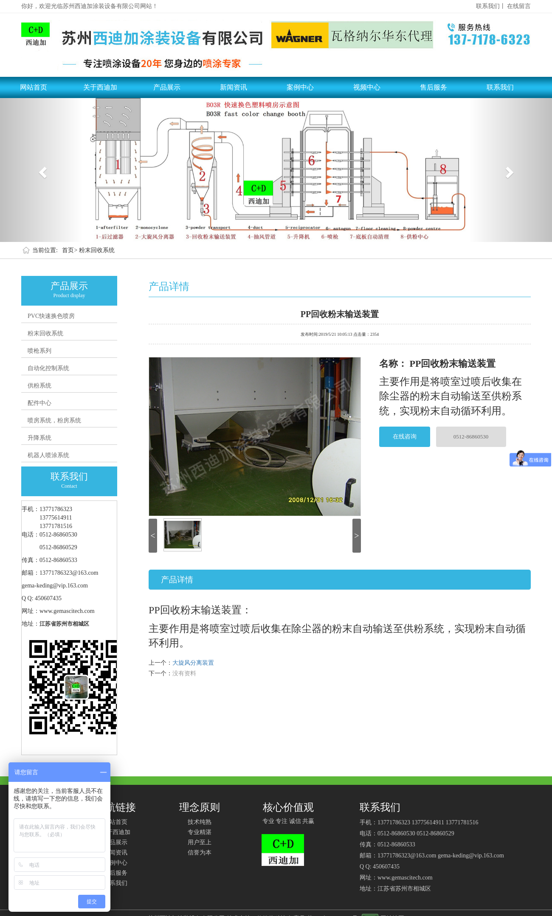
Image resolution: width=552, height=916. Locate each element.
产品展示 (166, 87)
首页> (69, 250)
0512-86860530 (470, 436)
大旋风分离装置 (193, 663)
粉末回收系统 (97, 250)
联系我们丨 (491, 6)
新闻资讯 (233, 87)
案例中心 (300, 87)
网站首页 (33, 87)
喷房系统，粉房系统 (54, 420)
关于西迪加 (100, 87)
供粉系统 (39, 385)
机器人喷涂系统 (48, 455)
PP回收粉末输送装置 (340, 313)
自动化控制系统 (48, 368)
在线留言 (519, 6)
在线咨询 (405, 436)
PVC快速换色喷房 (51, 316)
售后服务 (433, 87)
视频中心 (366, 87)
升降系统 (39, 438)
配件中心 (39, 403)
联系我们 (500, 87)
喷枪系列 (39, 351)
